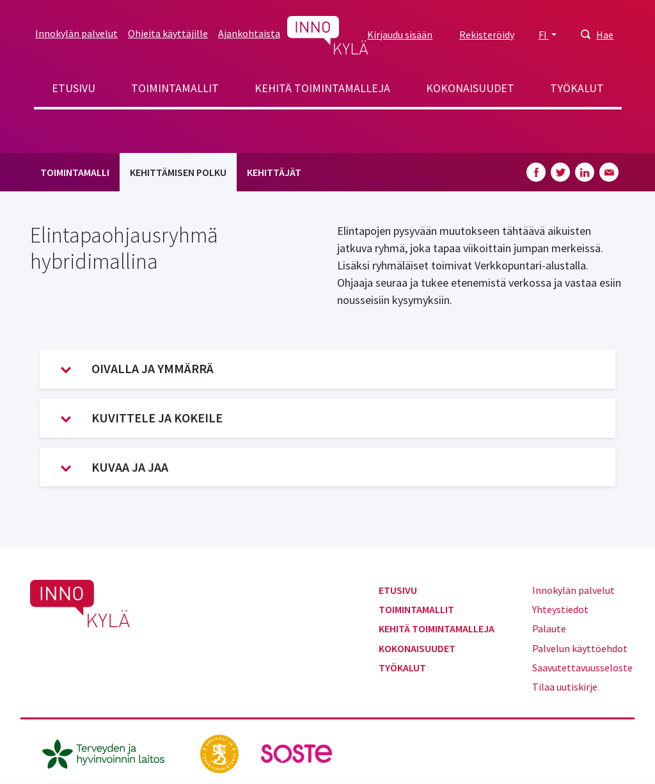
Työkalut (577, 88)
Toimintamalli (74, 172)
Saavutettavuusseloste (582, 667)
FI (544, 34)
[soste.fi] (297, 752)
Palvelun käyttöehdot (579, 648)
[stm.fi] (220, 752)
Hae (604, 34)
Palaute (549, 628)
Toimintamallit (175, 88)
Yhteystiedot (560, 609)
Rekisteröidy (486, 34)
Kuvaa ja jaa (114, 467)
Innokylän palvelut (76, 33)
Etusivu (73, 88)
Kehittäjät (274, 172)
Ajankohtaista (249, 33)
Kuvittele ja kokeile (142, 418)
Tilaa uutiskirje (564, 686)
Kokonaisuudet (470, 88)
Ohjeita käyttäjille (168, 33)
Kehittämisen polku (178, 172)
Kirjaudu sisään (399, 34)
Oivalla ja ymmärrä (137, 368)
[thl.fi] (110, 752)
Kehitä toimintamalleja (322, 88)
